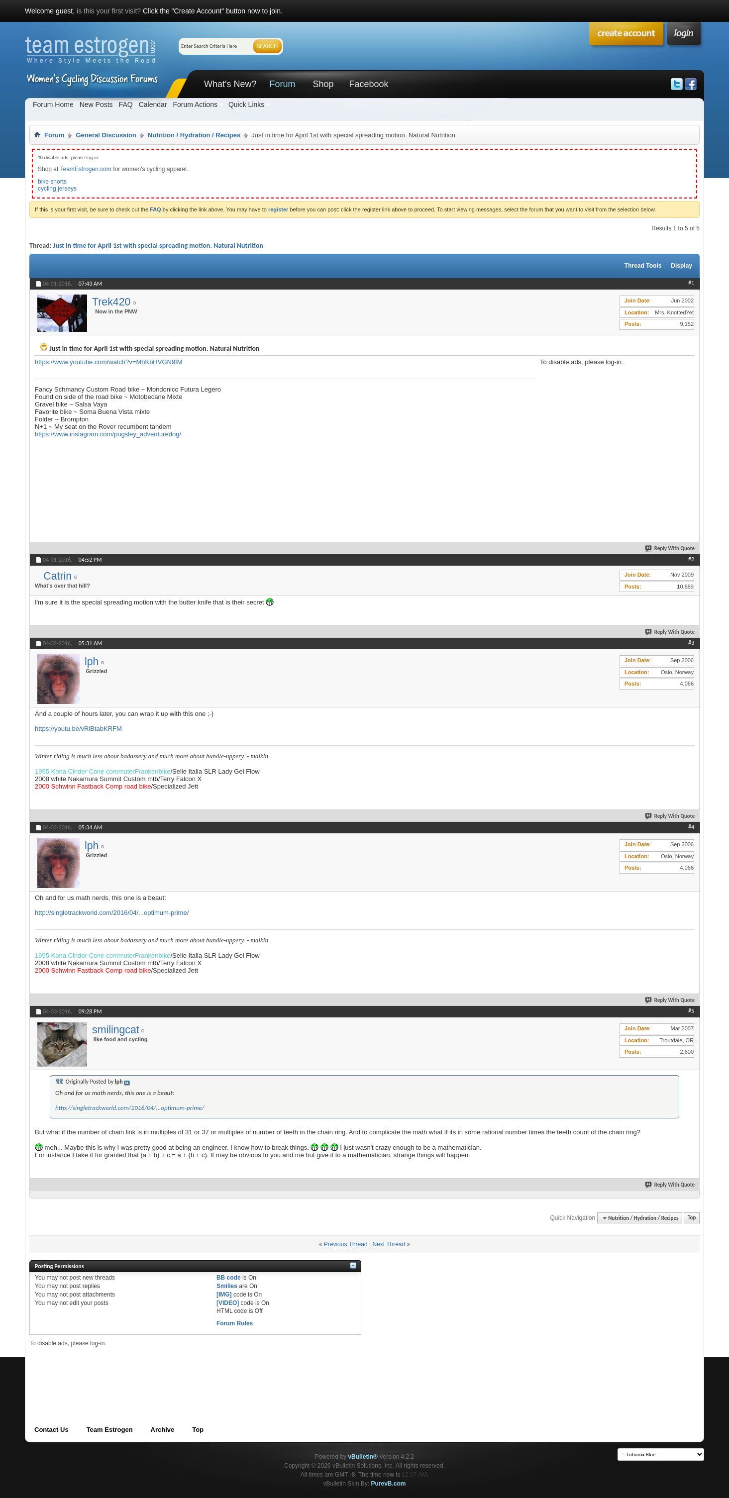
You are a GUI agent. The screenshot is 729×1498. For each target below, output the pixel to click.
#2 (691, 559)
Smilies (226, 1286)
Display (681, 265)
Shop (322, 84)
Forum (282, 84)
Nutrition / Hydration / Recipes (194, 135)
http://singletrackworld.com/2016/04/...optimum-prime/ (112, 912)
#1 (691, 283)
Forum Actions (195, 104)
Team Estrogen (110, 1429)
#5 (691, 1010)
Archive (163, 1429)
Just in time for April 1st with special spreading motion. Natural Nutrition (158, 245)
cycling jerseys (57, 188)
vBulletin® (363, 1456)
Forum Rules (234, 1323)
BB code (228, 1277)
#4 (691, 826)
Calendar (153, 104)
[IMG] (224, 1294)
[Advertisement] (614, 428)
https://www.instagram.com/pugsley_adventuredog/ (108, 434)
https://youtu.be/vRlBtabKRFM (78, 728)
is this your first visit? (109, 11)
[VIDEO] (227, 1302)
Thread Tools (643, 265)
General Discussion (106, 135)
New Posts (96, 104)
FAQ (126, 104)
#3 (691, 642)
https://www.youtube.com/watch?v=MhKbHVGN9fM (109, 362)
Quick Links (246, 104)
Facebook (368, 84)
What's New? (230, 84)
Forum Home (53, 104)
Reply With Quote (670, 548)
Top (692, 1218)
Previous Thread (346, 1244)
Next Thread (388, 1244)
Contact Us (51, 1429)
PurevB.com (388, 1483)
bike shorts (52, 181)
